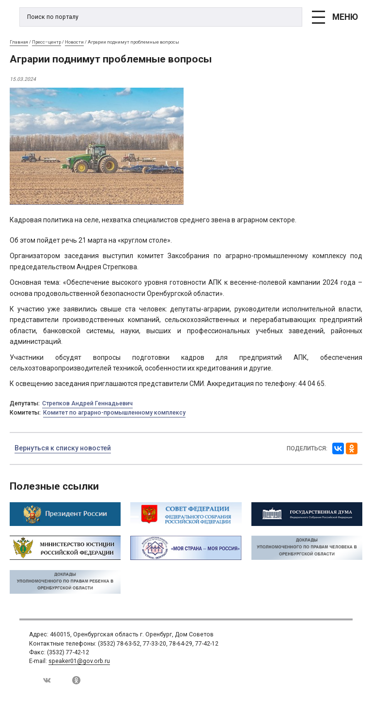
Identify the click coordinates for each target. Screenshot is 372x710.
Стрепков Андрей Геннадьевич (87, 403)
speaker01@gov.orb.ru (79, 661)
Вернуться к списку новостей (63, 448)
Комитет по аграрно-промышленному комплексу (114, 412)
